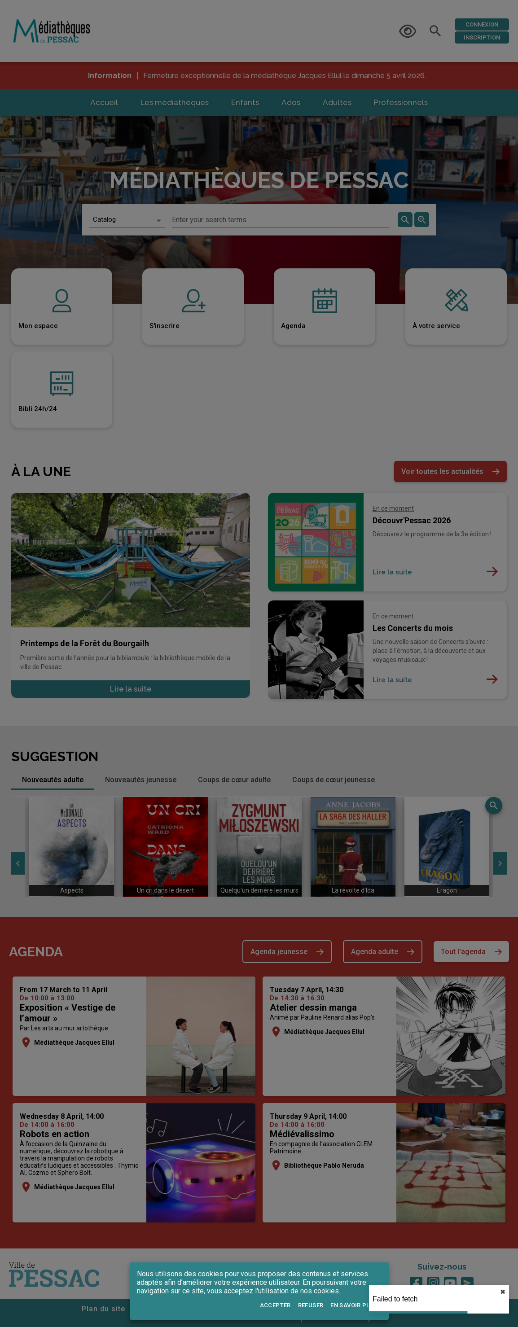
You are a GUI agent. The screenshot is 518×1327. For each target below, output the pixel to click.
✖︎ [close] (502, 1292)
